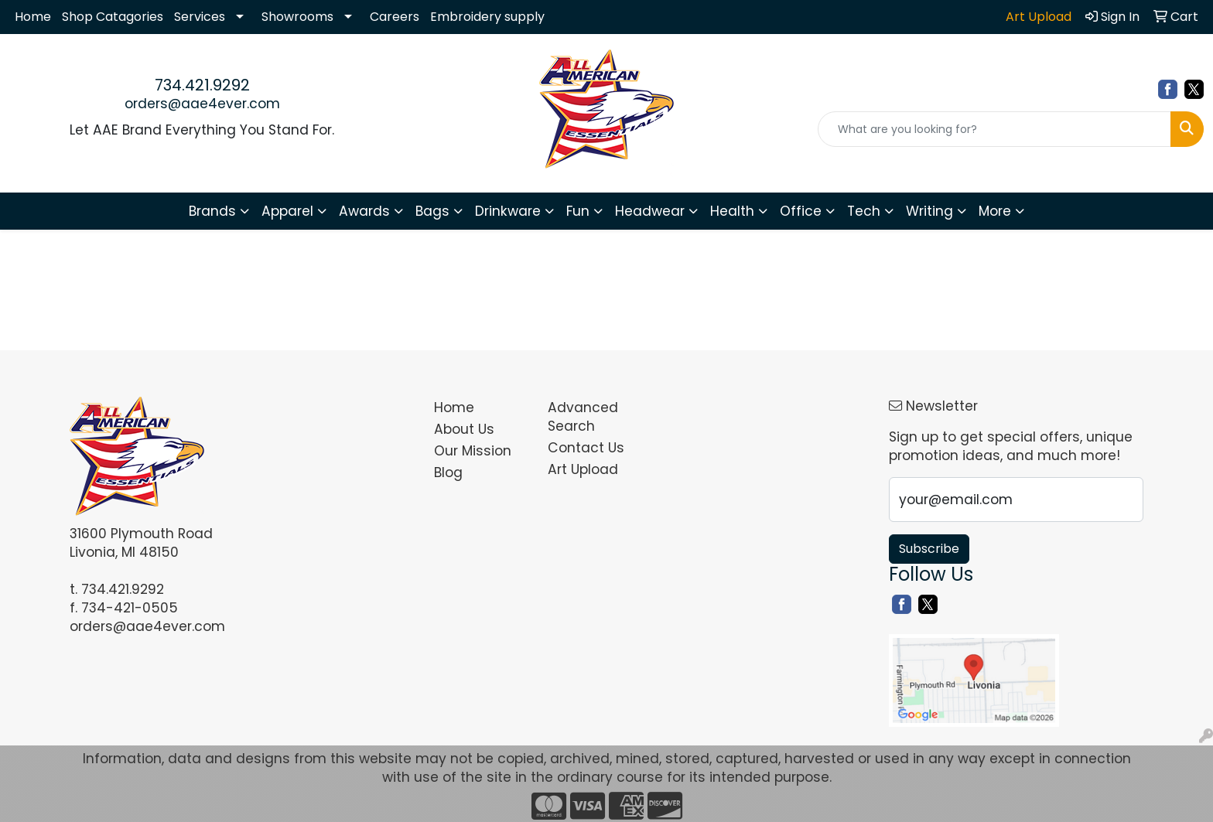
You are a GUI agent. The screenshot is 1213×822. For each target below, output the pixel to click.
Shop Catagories (112, 17)
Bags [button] (432, 211)
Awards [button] (364, 211)
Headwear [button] (650, 211)
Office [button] (801, 211)
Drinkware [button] (508, 211)
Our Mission (472, 451)
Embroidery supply (487, 17)
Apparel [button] (287, 211)
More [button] (995, 211)
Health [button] (732, 211)
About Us (464, 429)
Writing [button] (929, 211)
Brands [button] (212, 211)
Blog (448, 472)
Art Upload (583, 469)
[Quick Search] (994, 129)
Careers (394, 17)
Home (33, 17)
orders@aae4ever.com (202, 103)
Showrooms (297, 17)
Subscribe (929, 549)
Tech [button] (863, 211)
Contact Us (586, 447)
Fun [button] (577, 211)
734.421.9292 (202, 85)
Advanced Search (583, 416)
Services (199, 17)
